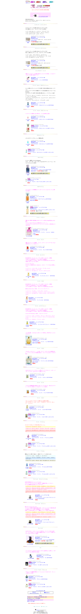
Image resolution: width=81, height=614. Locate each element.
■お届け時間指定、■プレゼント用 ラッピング (35, 599)
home (41, 595)
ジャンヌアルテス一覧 (40, 16)
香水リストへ (47, 592)
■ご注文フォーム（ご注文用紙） (34, 598)
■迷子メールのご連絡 (31, 601)
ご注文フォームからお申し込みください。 (40, 44)
